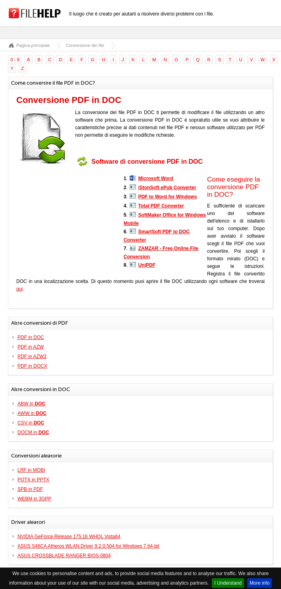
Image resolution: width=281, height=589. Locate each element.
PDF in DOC (30, 337)
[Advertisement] (66, 219)
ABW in (31, 404)
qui (19, 289)
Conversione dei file (85, 45)
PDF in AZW (30, 347)
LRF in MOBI (31, 470)
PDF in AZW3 (32, 356)
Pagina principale (33, 45)
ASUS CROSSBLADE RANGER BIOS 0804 (64, 555)
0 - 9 (15, 59)
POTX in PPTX (33, 479)
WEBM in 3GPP (34, 499)
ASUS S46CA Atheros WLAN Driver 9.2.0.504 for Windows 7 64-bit (88, 546)
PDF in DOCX (32, 366)
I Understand (228, 583)
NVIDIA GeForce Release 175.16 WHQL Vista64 (68, 536)
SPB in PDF (30, 489)
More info (259, 583)
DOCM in (33, 432)
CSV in (30, 423)
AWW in (32, 413)
